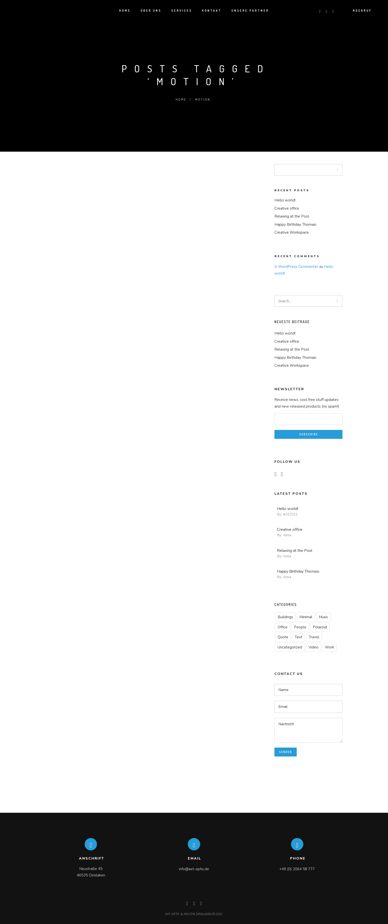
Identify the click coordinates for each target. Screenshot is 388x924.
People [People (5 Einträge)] (300, 626)
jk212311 (290, 514)
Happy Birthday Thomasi (295, 224)
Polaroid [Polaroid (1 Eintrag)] (320, 626)
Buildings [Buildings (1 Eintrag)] (285, 617)
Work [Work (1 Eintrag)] (329, 647)
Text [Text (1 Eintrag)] (298, 637)
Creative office (286, 208)
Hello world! (284, 200)
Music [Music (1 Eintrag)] (323, 617)
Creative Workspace (291, 232)
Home (180, 99)
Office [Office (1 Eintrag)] (283, 626)
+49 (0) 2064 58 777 (297, 869)
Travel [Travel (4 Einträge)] (314, 637)
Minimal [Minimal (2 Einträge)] (305, 617)
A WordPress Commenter (296, 266)
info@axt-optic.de (194, 869)
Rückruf (363, 11)
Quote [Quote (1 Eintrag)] (283, 637)
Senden (285, 752)
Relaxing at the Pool (291, 216)
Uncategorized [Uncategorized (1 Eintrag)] (290, 647)
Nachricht (308, 730)
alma (287, 535)
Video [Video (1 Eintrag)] (313, 647)
